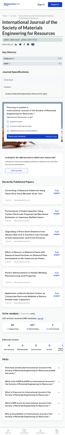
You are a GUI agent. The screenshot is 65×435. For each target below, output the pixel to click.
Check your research (32, 136)
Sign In (41, 4)
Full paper (57, 192)
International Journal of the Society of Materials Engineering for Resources (36, 17)
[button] (13, 58)
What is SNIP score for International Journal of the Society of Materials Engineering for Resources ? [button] (28, 404)
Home (5, 16)
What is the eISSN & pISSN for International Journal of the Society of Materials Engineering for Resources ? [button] (30, 383)
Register (55, 4)
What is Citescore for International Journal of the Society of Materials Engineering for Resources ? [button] (28, 393)
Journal (13, 16)
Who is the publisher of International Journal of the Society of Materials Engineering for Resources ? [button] (28, 415)
